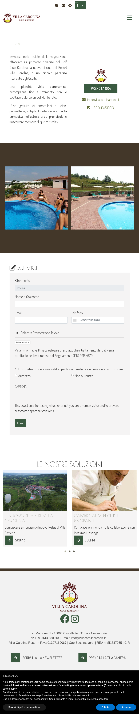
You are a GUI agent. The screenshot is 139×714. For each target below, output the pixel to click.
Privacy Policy (22, 342)
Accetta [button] (126, 707)
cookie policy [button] (10, 688)
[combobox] (76, 320)
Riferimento (22, 280)
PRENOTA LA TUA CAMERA (107, 657)
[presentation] (41, 396)
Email (18, 313)
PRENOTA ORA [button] (101, 88)
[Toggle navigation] (129, 18)
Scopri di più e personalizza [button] (24, 707)
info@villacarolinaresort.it (103, 99)
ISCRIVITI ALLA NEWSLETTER (42, 657)
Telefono (77, 313)
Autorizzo (24, 375)
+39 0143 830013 (103, 107)
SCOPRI (20, 540)
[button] (67, 226)
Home (16, 43)
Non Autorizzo (84, 375)
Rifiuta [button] (105, 707)
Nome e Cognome (27, 296)
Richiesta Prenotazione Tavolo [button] (40, 332)
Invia (20, 423)
